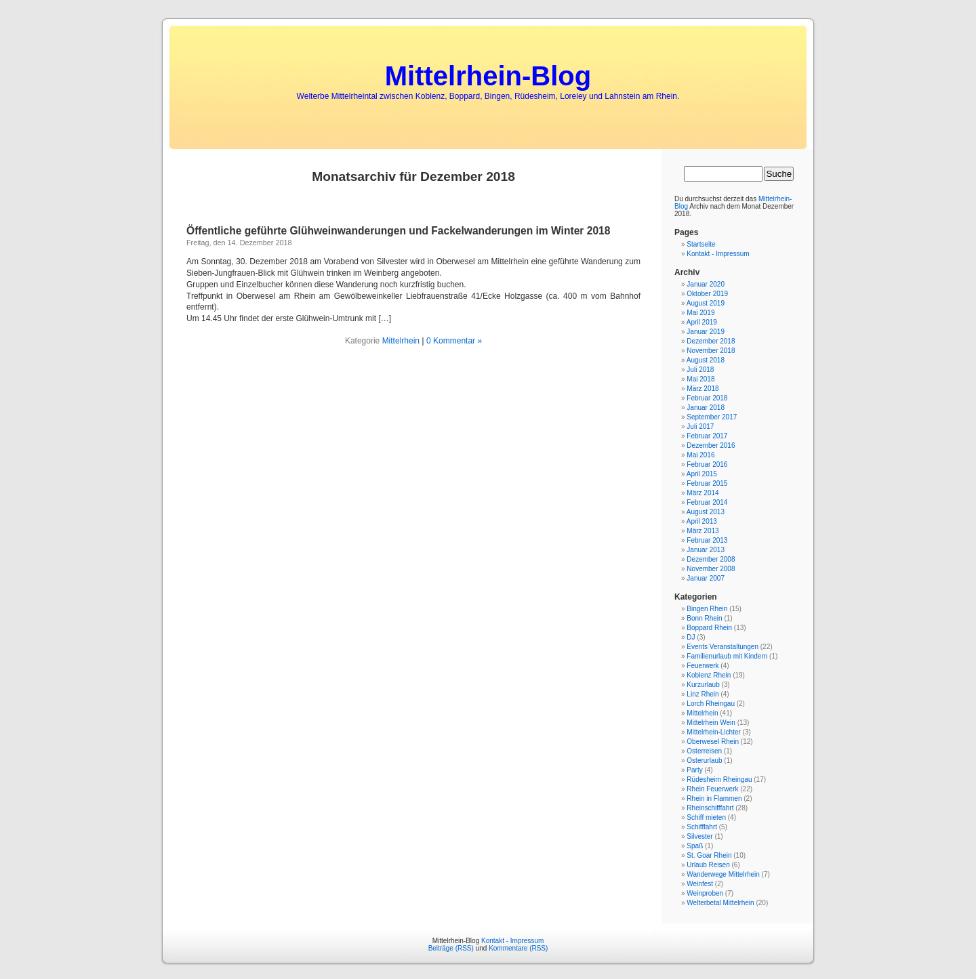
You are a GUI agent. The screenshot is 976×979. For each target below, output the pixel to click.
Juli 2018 (700, 369)
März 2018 (702, 388)
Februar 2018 (707, 398)
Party (694, 770)
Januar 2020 (706, 284)
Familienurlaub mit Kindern (727, 656)
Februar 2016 (707, 464)
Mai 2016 (700, 455)
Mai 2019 (700, 312)
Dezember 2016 (711, 445)
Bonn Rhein (704, 618)
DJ (691, 637)
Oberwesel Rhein (713, 741)
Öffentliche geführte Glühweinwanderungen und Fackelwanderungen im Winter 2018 (398, 230)
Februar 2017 (707, 436)
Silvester (699, 836)
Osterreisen (704, 751)
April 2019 (702, 322)
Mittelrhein (401, 341)
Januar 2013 (706, 550)
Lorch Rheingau (711, 703)
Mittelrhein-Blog (488, 76)
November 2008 (711, 568)
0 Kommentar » (454, 341)
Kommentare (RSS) (518, 948)
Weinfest (700, 884)
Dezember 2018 (711, 341)
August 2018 (706, 360)
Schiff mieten (706, 817)
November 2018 (711, 350)
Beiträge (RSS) (451, 948)
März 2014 (702, 493)
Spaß (695, 846)
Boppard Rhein (709, 627)
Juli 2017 (700, 426)
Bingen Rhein (707, 608)
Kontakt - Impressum (718, 253)
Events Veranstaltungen (722, 646)
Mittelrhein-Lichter (713, 732)
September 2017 (712, 417)
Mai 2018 (700, 379)
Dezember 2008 (711, 559)
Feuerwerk (702, 665)
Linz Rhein (702, 694)
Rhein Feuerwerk (712, 789)
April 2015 (702, 474)
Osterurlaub (704, 760)
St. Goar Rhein (709, 855)
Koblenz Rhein (709, 675)
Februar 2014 (707, 502)
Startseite (701, 244)
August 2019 (706, 303)
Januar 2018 (706, 407)
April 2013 (702, 521)
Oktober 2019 (707, 293)
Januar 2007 (706, 578)
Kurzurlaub (703, 684)
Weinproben (705, 893)
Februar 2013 (707, 540)
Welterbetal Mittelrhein (720, 903)
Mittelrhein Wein (711, 722)
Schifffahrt (702, 827)
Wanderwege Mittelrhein (723, 874)
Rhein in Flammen (714, 798)
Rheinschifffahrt (710, 808)
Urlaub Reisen (708, 865)
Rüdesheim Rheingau (719, 779)
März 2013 (702, 531)
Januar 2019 (706, 331)
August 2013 (706, 512)
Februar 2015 (707, 483)
